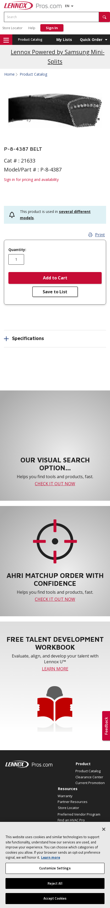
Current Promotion (90, 782)
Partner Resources (72, 801)
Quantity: (17, 249)
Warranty (65, 796)
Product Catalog (30, 39)
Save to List (55, 292)
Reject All (55, 887)
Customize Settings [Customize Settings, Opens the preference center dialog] (54, 872)
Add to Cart (55, 278)
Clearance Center (89, 777)
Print (96, 235)
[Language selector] (67, 6)
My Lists (64, 39)
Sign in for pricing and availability (31, 179)
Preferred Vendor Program (79, 814)
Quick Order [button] (91, 39)
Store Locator (12, 28)
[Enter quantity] (16, 259)
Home (9, 74)
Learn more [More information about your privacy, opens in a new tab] (50, 861)
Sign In (52, 27)
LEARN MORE (55, 669)
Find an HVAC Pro (71, 820)
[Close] (103, 833)
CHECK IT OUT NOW (55, 484)
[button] (104, 17)
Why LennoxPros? (72, 825)
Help (31, 28)
